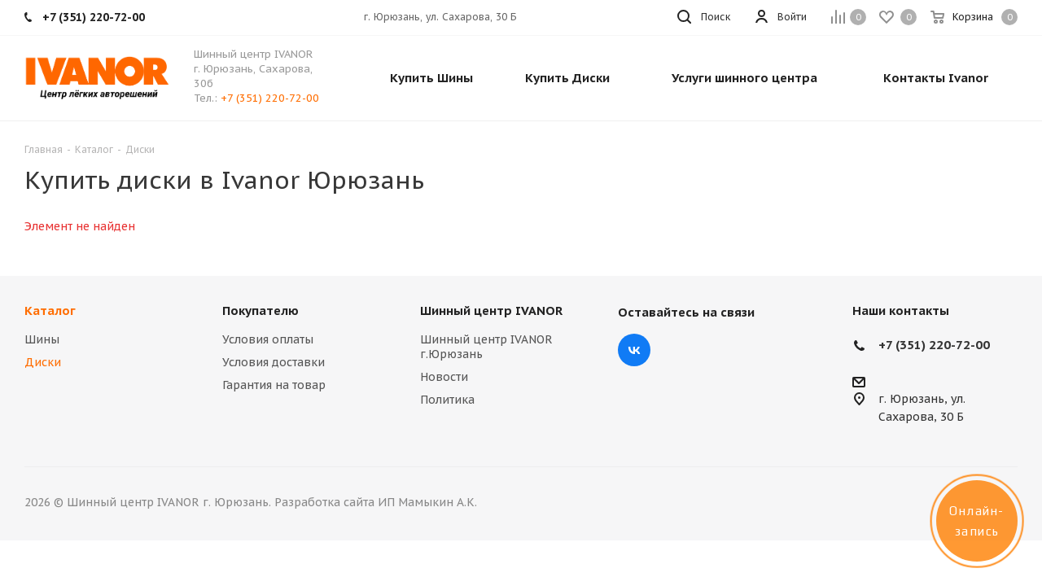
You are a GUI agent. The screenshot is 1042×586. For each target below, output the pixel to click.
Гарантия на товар (274, 385)
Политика (447, 399)
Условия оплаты (267, 339)
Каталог (50, 310)
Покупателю (260, 310)
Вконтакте (634, 350)
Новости (444, 377)
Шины (41, 339)
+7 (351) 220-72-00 (270, 98)
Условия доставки (273, 362)
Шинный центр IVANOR (491, 310)
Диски (42, 362)
